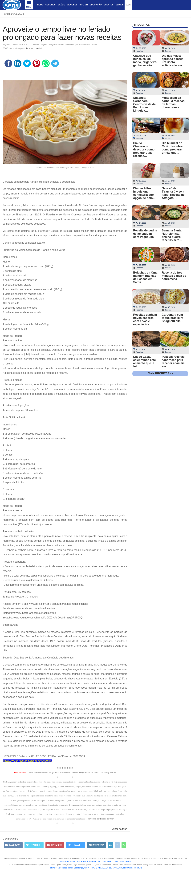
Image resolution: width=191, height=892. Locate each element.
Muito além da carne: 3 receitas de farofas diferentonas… (173, 102)
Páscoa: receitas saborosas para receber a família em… (173, 361)
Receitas (29, 48)
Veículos (72, 5)
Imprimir (39, 48)
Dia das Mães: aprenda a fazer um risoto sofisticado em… (173, 60)
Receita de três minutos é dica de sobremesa (174, 276)
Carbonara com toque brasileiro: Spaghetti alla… (173, 318)
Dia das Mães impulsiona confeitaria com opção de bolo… (144, 193)
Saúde (61, 5)
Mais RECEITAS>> (160, 373)
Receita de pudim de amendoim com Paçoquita (145, 233)
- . (103, 861)
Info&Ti (84, 5)
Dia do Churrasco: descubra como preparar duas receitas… (143, 149)
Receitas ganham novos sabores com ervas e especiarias (145, 319)
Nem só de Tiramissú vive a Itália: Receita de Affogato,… (173, 193)
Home (40, 5)
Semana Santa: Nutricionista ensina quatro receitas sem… (172, 235)
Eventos (109, 5)
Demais (120, 5)
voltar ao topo (119, 829)
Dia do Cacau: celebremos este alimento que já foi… (144, 361)
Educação (96, 5)
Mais (128, 5)
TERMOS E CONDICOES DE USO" (101, 819)
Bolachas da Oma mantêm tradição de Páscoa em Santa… (145, 277)
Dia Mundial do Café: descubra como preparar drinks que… (172, 147)
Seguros (50, 5)
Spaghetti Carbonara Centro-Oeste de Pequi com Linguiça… (144, 104)
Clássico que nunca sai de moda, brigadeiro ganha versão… (145, 60)
